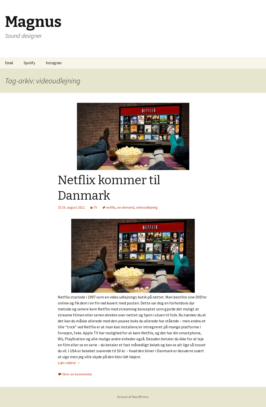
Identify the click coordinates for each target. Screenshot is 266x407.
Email (9, 62)
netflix (110, 207)
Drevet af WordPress (133, 397)
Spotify (29, 62)
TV (95, 207)
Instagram (54, 62)
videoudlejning (147, 207)
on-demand (125, 207)
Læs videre (69, 362)
